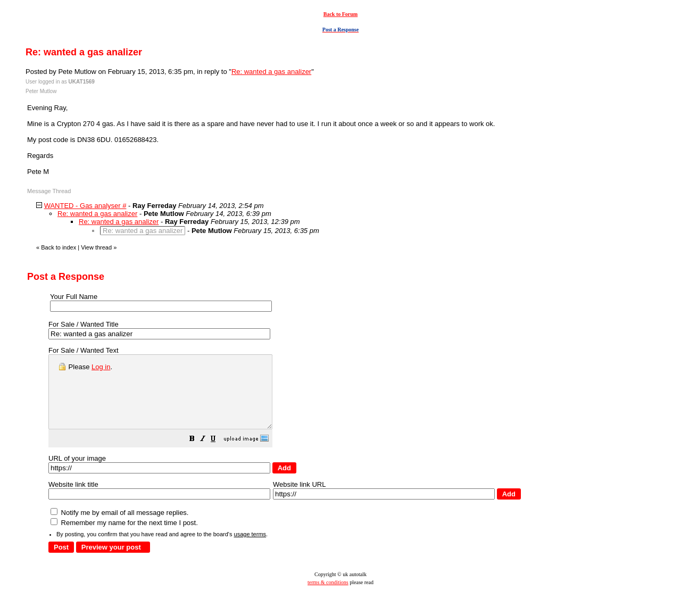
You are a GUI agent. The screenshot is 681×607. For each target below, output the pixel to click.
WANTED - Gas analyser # (85, 206)
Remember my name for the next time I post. (124, 537)
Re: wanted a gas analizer (271, 72)
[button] (218, 455)
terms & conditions (328, 597)
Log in (101, 367)
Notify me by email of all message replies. (119, 527)
